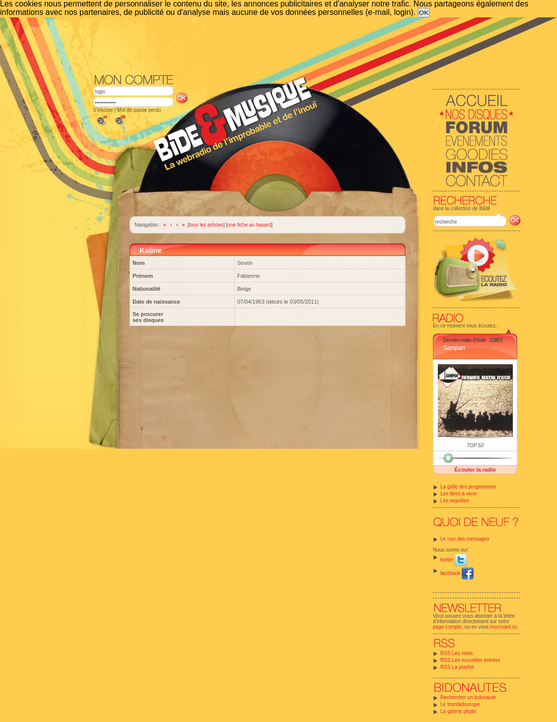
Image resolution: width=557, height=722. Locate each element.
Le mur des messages (464, 539)
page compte (447, 627)
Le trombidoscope (460, 704)
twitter (453, 559)
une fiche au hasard (249, 225)
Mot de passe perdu (139, 110)
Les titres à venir (458, 493)
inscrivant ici (503, 627)
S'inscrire (103, 110)
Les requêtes (454, 500)
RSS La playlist (457, 667)
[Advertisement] (306, 44)
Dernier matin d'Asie (464, 340)
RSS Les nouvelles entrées (470, 660)
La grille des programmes (468, 486)
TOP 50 (475, 445)
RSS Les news (456, 653)
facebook (457, 573)
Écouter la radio (474, 470)
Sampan (454, 347)
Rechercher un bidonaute (468, 697)
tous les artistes (206, 225)
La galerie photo (458, 711)
